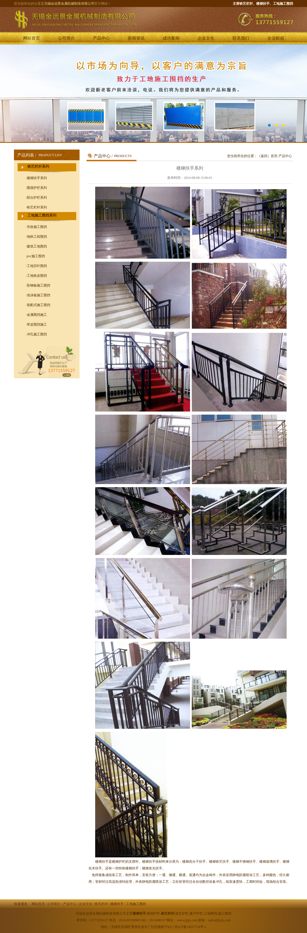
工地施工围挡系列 (41, 215)
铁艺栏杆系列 (38, 166)
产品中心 (101, 38)
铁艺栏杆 (101, 904)
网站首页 (31, 38)
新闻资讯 (136, 38)
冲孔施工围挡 (37, 334)
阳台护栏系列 (37, 197)
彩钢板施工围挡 (38, 285)
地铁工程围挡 (37, 237)
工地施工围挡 (136, 904)
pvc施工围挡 (36, 256)
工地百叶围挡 (37, 266)
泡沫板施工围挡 (38, 295)
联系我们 (240, 38)
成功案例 (171, 38)
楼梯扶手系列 (37, 178)
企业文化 (206, 38)
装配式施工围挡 (38, 305)
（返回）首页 (267, 156)
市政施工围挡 (37, 227)
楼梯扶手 (117, 904)
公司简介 (66, 38)
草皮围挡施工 (37, 324)
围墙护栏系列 (37, 188)
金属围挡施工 (37, 315)
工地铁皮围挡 (37, 276)
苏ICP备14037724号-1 (190, 927)
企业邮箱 (275, 38)
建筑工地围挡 (37, 246)
